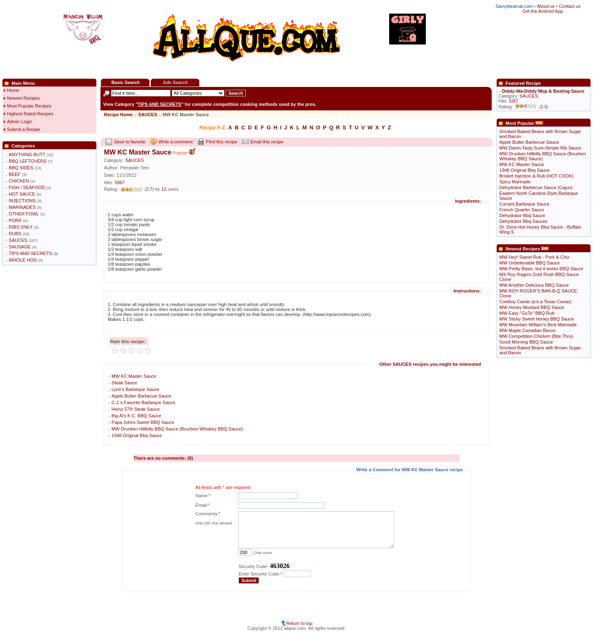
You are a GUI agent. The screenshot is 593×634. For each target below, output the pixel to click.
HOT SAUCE (22, 194)
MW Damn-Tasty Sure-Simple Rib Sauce (540, 147)
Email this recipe (267, 141)
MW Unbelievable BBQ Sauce (530, 262)
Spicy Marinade (515, 181)
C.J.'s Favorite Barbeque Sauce (143, 402)
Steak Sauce (124, 382)
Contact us (570, 6)
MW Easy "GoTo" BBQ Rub (527, 313)
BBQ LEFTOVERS (28, 161)
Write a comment (176, 141)
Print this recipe (221, 141)
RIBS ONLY (21, 227)
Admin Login (19, 121)
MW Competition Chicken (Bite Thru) (536, 336)
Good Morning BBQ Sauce (526, 341)
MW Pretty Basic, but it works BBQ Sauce (542, 268)
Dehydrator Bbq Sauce (522, 215)
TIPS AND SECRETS (30, 253)
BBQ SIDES (21, 167)
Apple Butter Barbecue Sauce (141, 395)
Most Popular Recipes (29, 105)
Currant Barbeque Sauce (525, 203)
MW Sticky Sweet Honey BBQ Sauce (537, 318)
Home (13, 90)
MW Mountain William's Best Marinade (538, 324)
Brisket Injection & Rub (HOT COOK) (537, 175)
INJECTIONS (22, 200)
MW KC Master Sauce (134, 376)
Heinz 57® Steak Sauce (136, 409)
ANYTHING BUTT (27, 154)
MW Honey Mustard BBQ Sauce (532, 307)
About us (546, 6)
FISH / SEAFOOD (27, 187)
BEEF (15, 174)
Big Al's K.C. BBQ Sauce (136, 415)
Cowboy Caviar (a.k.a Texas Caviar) (536, 301)
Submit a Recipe (23, 129)
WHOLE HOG (23, 259)
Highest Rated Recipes (30, 113)
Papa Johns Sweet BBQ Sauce (143, 422)
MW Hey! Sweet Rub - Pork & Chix (535, 257)
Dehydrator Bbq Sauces (524, 221)
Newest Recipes (23, 98)
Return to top (299, 623)
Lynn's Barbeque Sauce (135, 389)
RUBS (15, 233)
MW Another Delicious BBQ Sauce (534, 285)
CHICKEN (19, 180)
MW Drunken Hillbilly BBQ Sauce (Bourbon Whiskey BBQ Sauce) (177, 428)
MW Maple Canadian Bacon (528, 330)
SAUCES (18, 240)
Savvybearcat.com (513, 6)
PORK (15, 220)
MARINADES (22, 207)
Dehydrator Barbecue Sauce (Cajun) (536, 187)
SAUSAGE (19, 246)
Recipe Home (118, 114)
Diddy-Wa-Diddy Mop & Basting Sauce (543, 91)
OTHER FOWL (24, 213)
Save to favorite (129, 141)
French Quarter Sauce (522, 209)
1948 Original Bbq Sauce (137, 435)
